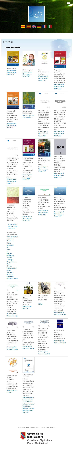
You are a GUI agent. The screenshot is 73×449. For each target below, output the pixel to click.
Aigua (8, 249)
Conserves (10, 245)
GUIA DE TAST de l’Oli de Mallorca (28, 116)
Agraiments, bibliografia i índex (12, 277)
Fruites (9, 243)
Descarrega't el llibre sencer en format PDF (11, 72)
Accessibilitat (21, 427)
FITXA (40, 304)
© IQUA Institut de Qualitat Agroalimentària (43, 427)
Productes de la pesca (11, 269)
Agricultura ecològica (10, 273)
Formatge (10, 260)
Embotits (9, 266)
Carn (8, 264)
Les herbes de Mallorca (27, 307)
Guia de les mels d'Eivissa (12, 391)
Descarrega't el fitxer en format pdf (12, 315)
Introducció (10, 239)
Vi (7, 251)
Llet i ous (9, 258)
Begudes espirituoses (10, 254)
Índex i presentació (12, 237)
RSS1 (27, 427)
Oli (7, 247)
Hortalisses (10, 241)
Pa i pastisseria (11, 262)
